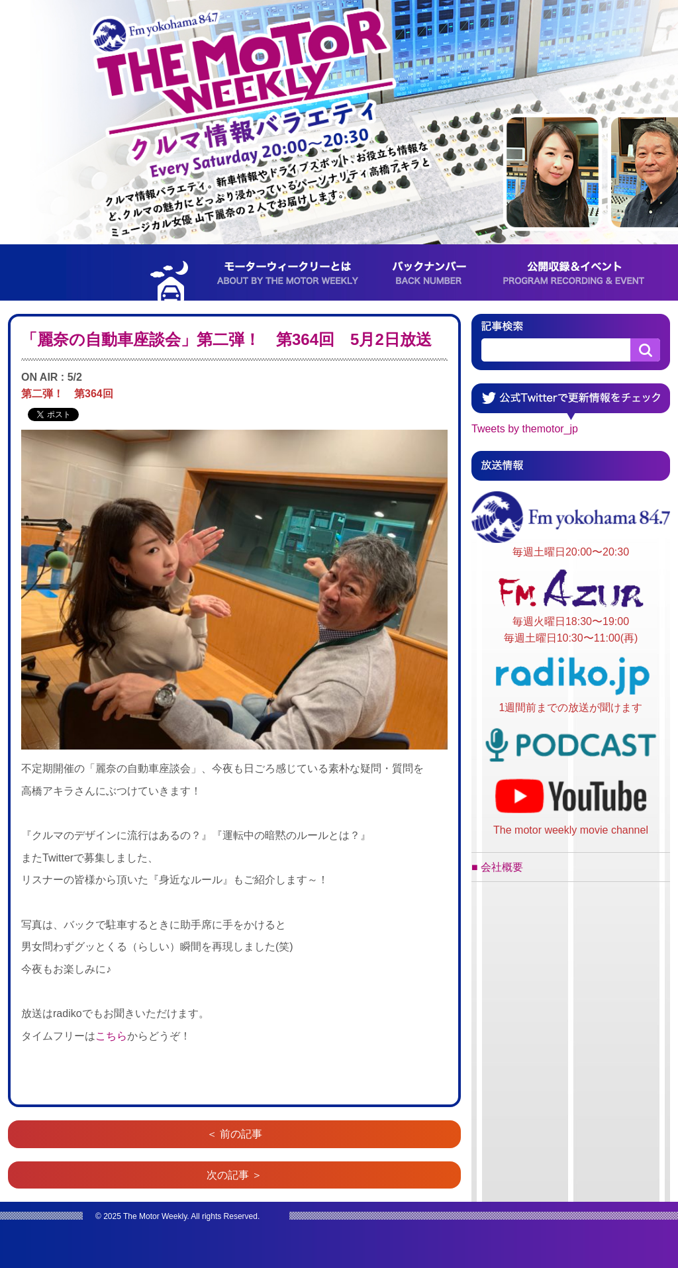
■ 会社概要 (497, 867)
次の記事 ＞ (234, 1175)
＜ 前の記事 (234, 1134)
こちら (111, 1036)
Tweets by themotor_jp (524, 428)
